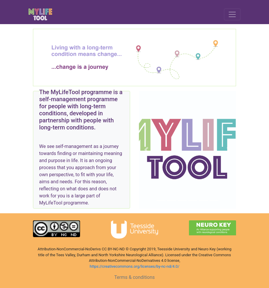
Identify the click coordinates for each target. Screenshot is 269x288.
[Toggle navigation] (232, 14)
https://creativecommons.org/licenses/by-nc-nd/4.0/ (135, 266)
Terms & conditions (134, 277)
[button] (146, 150)
